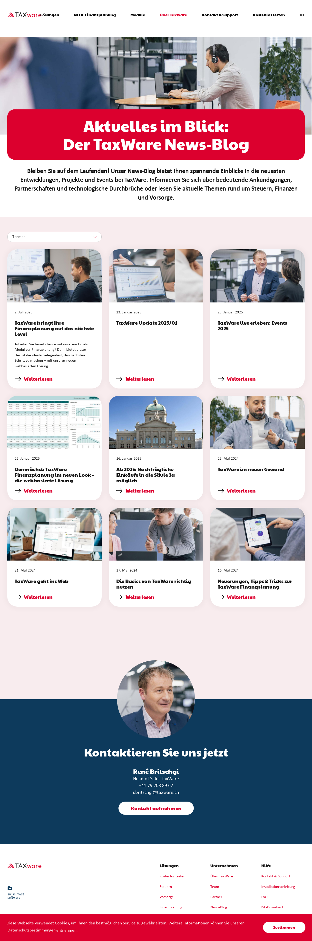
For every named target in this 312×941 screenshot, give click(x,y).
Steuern (166, 887)
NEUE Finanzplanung (95, 15)
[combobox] (54, 237)
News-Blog (218, 907)
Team (214, 887)
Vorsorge (167, 897)
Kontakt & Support (220, 15)
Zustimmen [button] (284, 927)
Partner (216, 897)
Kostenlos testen (269, 15)
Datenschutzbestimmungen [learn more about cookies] (32, 930)
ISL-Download (272, 907)
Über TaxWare (221, 876)
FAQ (264, 897)
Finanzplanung (171, 907)
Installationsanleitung (278, 887)
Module (137, 15)
